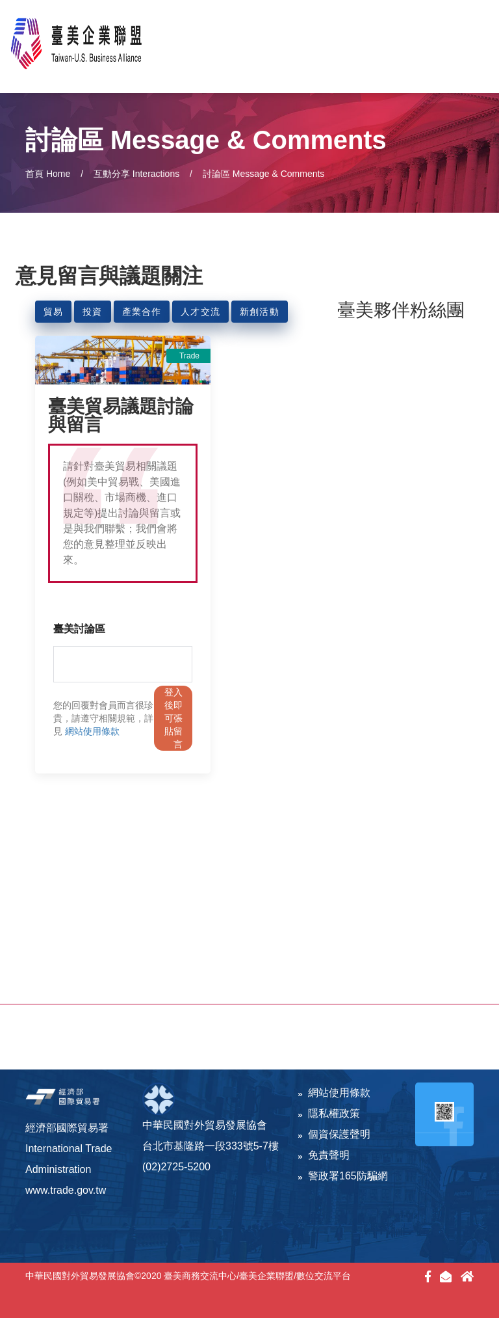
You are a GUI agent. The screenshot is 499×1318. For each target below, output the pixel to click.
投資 (92, 311)
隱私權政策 (329, 1113)
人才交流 (200, 311)
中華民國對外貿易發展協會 (204, 1125)
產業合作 (142, 311)
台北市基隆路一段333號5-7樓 (210, 1145)
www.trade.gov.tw (65, 1190)
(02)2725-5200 (176, 1166)
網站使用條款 (92, 731)
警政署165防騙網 (343, 1175)
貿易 (53, 311)
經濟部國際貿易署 (67, 1127)
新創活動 (259, 311)
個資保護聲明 (334, 1134)
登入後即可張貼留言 (173, 718)
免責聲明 (324, 1155)
